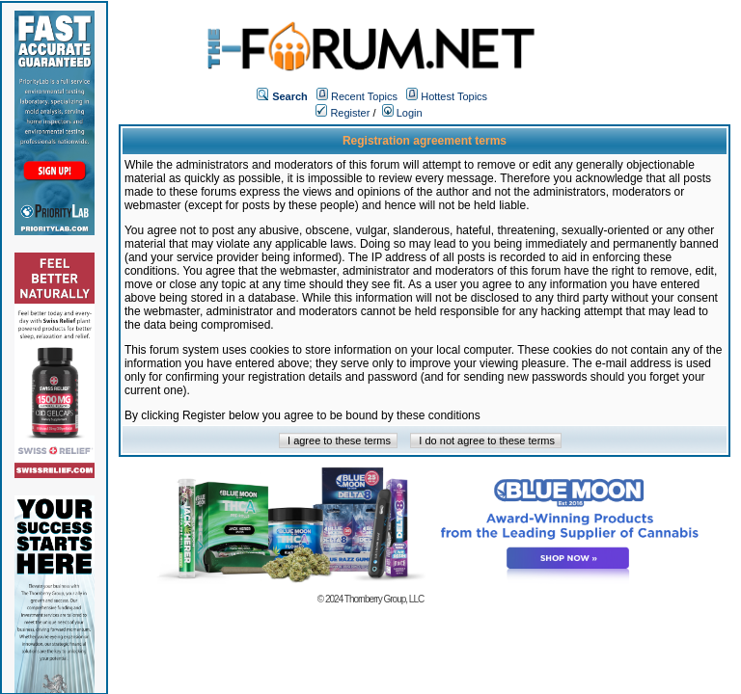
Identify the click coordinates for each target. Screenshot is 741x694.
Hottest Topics (454, 96)
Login (402, 113)
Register (343, 113)
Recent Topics (364, 96)
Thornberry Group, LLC (384, 599)
